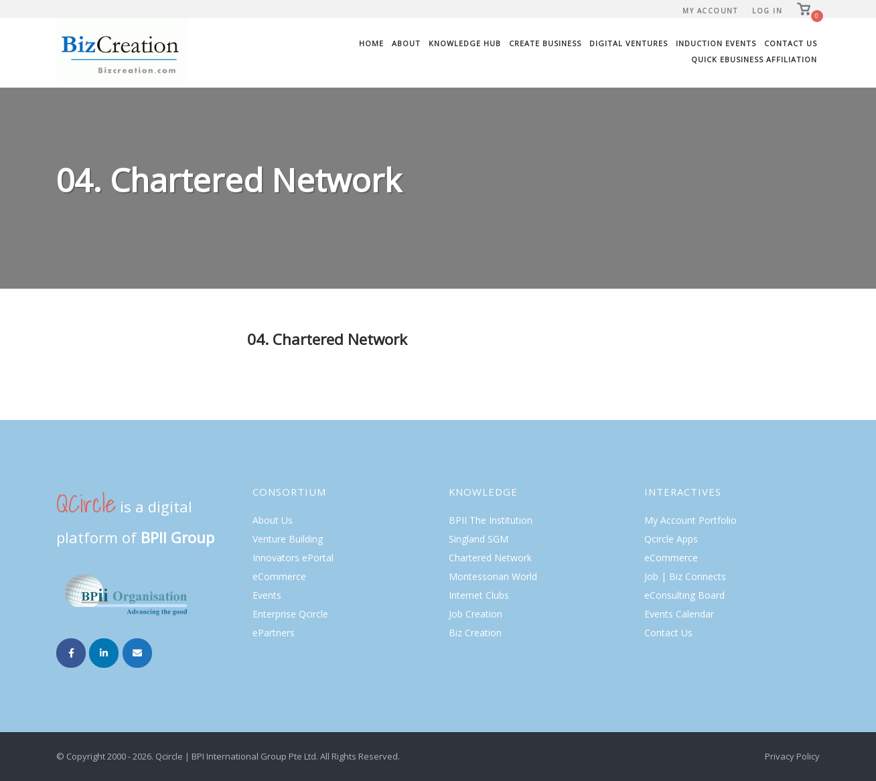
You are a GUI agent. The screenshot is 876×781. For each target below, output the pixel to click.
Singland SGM (478, 538)
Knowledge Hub (465, 43)
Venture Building (287, 538)
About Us (272, 520)
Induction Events (716, 43)
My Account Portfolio (690, 520)
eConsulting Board (684, 595)
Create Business (545, 43)
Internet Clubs (479, 595)
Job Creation (475, 614)
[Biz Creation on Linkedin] (104, 653)
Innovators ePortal (293, 557)
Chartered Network (490, 557)
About (406, 43)
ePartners (273, 632)
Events (266, 595)
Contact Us (790, 43)
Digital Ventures (628, 43)
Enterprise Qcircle (290, 614)
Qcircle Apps (671, 538)
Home (371, 43)
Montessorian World (493, 576)
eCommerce (279, 576)
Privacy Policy (792, 756)
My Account (709, 10)
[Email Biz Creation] (137, 653)
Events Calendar (679, 614)
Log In (767, 10)
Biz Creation (475, 632)
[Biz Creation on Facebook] (71, 653)
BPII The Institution (490, 520)
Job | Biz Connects (685, 576)
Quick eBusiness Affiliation (754, 59)
